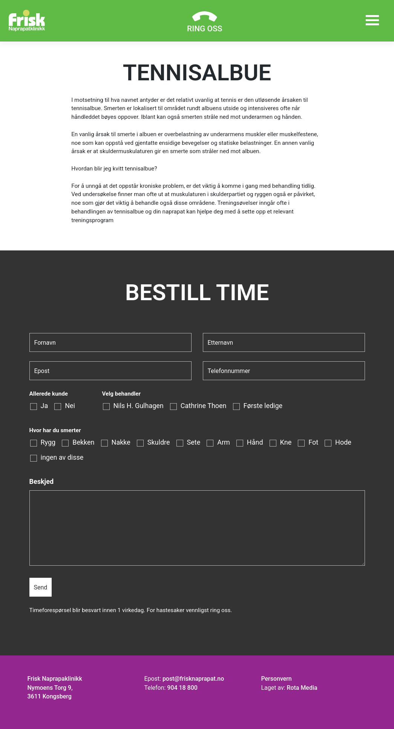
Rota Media (302, 687)
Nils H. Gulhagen (138, 406)
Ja (44, 406)
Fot (313, 442)
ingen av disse (62, 457)
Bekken (83, 442)
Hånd (255, 442)
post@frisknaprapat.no (193, 678)
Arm (223, 442)
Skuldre (158, 442)
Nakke (121, 442)
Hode (343, 442)
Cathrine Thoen (204, 406)
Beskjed (41, 481)
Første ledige (263, 406)
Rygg (48, 442)
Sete (194, 442)
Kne (286, 442)
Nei (70, 406)
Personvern (276, 678)
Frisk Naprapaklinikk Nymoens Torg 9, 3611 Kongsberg (55, 687)
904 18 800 (182, 687)
